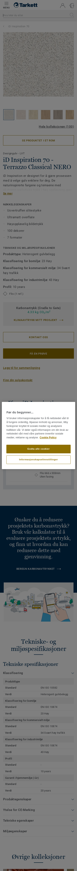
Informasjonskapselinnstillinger (38, 459)
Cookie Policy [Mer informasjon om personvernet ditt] (48, 437)
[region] (38, 435)
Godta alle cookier (38, 449)
